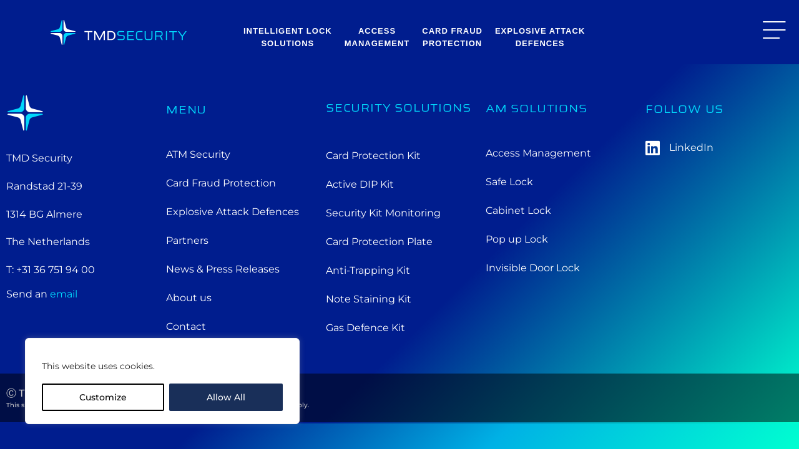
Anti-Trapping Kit (368, 270)
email (63, 294)
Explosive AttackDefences (540, 37)
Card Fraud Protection (221, 183)
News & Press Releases (223, 269)
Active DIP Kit (360, 184)
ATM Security (198, 154)
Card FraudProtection (452, 37)
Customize (103, 397)
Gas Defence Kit (365, 328)
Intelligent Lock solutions (287, 37)
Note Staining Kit (368, 299)
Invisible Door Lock (533, 268)
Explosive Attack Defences (232, 212)
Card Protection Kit (373, 156)
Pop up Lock (517, 239)
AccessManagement (377, 37)
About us (189, 298)
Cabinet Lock (518, 210)
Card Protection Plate (379, 242)
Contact (186, 326)
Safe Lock (509, 182)
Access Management (538, 153)
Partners (187, 240)
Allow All (226, 397)
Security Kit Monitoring (383, 213)
